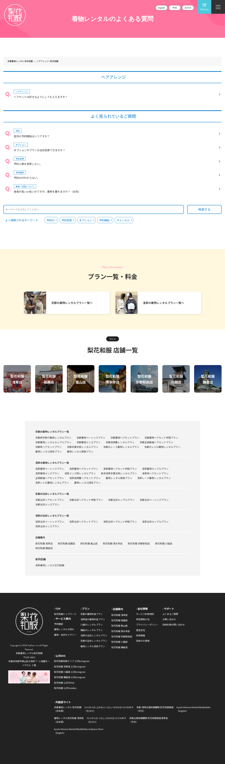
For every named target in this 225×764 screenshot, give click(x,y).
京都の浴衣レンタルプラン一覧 (52, 493)
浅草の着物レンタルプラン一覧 (52, 462)
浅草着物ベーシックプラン (49, 468)
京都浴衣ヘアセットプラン (49, 499)
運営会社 (140, 630)
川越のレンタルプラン (91, 624)
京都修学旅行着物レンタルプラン (53, 437)
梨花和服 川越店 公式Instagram (69, 671)
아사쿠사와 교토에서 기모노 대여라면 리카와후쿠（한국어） (108, 709)
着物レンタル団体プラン (48, 451)
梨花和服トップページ (65, 614)
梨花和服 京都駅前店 (139, 543)
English (161, 7)
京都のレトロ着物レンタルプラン (162, 447)
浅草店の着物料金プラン (92, 619)
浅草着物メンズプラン (47, 473)
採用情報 (140, 635)
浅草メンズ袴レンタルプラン (80, 473)
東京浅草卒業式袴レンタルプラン (119, 473)
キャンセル (123, 220)
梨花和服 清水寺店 (113, 543)
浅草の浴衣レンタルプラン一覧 (52, 515)
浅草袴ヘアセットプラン (155, 473)
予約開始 (104, 220)
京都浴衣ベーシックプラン (154, 499)
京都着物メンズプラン (89, 442)
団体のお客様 (142, 640)
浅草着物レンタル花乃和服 (49, 565)
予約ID (50, 220)
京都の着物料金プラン (91, 614)
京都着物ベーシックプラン (91, 437)
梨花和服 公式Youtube (65, 688)
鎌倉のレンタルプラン (91, 630)
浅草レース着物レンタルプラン (154, 478)
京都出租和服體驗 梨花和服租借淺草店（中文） (148, 719)
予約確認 (58, 624)
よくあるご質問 (170, 614)
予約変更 (67, 220)
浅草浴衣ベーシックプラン (49, 521)
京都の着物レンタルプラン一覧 (52, 431)
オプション (85, 220)
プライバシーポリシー (147, 624)
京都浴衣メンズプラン (47, 504)
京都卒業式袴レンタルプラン (82, 447)
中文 (174, 7)
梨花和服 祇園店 (66, 543)
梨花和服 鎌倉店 (44, 548)
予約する (204, 7)
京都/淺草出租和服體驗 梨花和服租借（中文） (155, 709)
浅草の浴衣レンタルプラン (93, 635)
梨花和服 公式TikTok (64, 682)
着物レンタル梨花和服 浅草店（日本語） (69, 719)
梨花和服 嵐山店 (89, 543)
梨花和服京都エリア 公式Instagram (71, 661)
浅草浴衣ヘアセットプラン (83, 521)
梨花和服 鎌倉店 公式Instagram (69, 677)
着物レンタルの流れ (64, 629)
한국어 (188, 7)
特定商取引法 (142, 619)
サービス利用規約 (145, 614)
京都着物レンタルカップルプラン (53, 442)
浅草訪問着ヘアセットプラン (85, 478)
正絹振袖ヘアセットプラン (49, 478)
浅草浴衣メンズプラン (47, 526)
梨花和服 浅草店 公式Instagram (69, 666)
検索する (204, 209)
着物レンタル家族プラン (80, 451)
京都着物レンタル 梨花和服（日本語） (67, 709)
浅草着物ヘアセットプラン (83, 468)
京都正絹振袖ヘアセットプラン (156, 442)
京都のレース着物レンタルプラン (121, 447)
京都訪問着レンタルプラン (120, 442)
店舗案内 (40, 537)
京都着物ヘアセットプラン (125, 437)
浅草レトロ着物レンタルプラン (52, 482)
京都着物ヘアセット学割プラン (161, 437)
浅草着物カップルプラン (155, 468)
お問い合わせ (169, 619)
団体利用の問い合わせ (174, 624)
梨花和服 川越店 (163, 543)
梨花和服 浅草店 (44, 543)
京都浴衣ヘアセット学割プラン (86, 499)
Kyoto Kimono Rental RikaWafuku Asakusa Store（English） (78, 730)
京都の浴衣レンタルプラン (93, 640)
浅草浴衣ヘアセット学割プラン (120, 521)
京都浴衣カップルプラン (121, 499)
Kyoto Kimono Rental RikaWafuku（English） (193, 709)
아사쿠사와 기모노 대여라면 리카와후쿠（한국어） (106, 719)
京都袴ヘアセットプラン (48, 447)
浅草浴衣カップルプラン (155, 521)
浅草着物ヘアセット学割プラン (120, 468)
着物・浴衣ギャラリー (65, 634)
